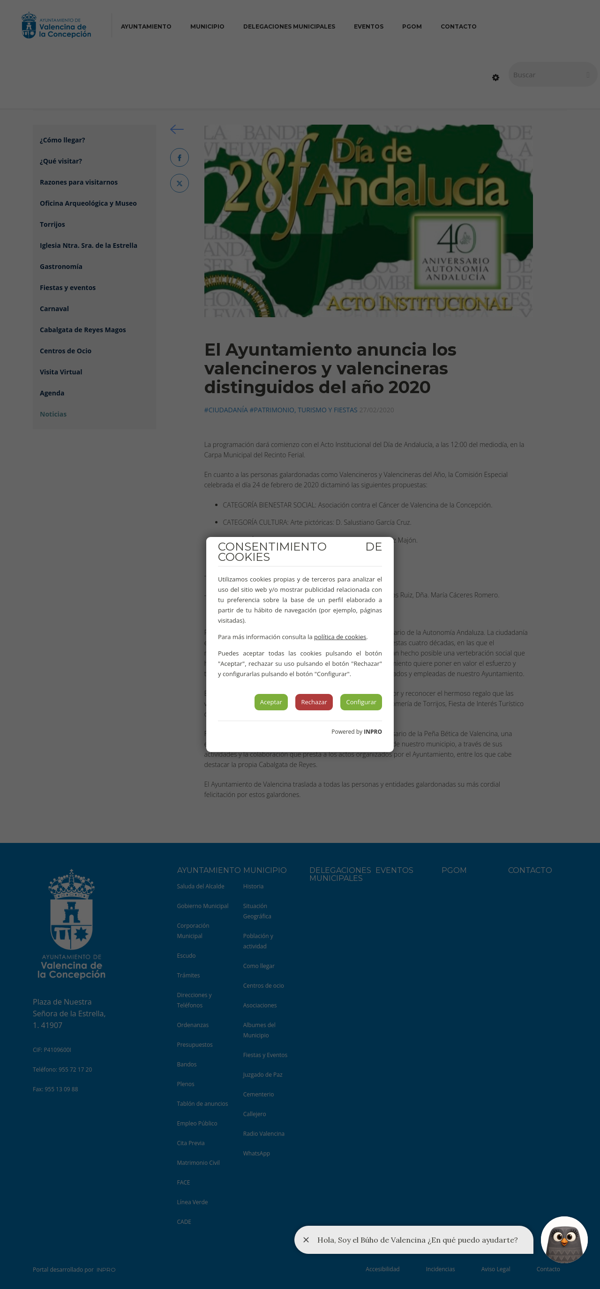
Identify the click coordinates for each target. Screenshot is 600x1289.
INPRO (373, 732)
